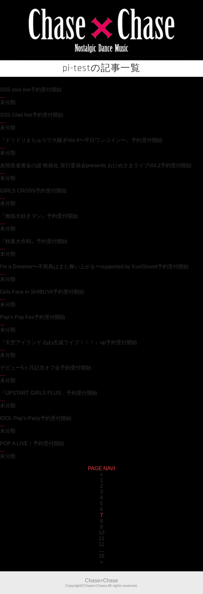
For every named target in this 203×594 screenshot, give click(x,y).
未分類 (8, 102)
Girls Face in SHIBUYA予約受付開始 (42, 292)
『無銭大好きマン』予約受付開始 (39, 216)
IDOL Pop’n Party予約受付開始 (35, 418)
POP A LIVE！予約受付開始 (32, 443)
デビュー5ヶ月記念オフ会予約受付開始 (45, 367)
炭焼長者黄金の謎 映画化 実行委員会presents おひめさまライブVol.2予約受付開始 (96, 165)
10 (102, 532)
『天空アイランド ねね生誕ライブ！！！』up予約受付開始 (68, 342)
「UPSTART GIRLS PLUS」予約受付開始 (48, 393)
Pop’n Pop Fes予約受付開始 (32, 317)
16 (102, 556)
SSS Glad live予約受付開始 (31, 115)
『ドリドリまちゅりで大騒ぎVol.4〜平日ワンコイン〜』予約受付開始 (81, 140)
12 (102, 544)
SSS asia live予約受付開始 (31, 89)
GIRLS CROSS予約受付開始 (33, 190)
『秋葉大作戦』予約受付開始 (34, 241)
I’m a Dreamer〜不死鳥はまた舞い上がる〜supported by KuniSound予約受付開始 (94, 266)
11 (102, 538)
